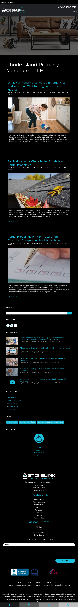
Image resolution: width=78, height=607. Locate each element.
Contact (68, 585)
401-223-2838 (67, 7)
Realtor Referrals (7, 2)
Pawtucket (39, 510)
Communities (12, 422)
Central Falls (39, 499)
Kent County (39, 505)
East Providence (39, 502)
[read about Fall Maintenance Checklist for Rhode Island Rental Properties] (39, 190)
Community (12, 397)
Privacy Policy (57, 585)
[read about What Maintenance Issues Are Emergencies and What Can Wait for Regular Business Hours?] (39, 115)
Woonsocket (39, 518)
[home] (13, 10)
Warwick (39, 515)
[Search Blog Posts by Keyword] (36, 313)
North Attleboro (39, 532)
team (33, 422)
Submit (65, 561)
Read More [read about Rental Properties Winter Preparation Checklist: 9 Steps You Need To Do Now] (13, 296)
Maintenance (13, 406)
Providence (39, 513)
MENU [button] (73, 12)
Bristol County (39, 535)
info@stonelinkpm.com (51, 599)
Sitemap (47, 585)
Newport (39, 507)
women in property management (50, 422)
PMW (39, 585)
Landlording (12, 403)
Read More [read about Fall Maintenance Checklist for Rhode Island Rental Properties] (13, 221)
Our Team (11, 409)
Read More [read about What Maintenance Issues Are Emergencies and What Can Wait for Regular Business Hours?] (13, 146)
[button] (9, 604)
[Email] (39, 545)
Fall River (39, 527)
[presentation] (60, 551)
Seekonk (39, 530)
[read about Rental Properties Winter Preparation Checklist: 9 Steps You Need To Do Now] (39, 265)
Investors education (15, 400)
